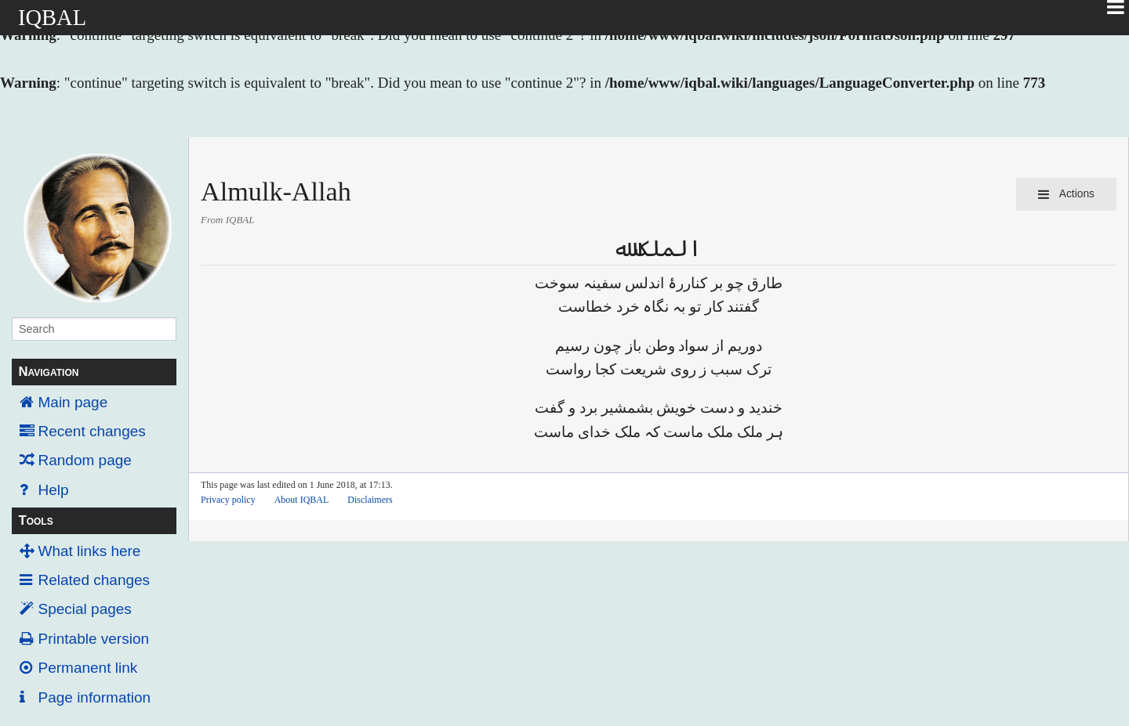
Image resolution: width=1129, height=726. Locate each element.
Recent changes (92, 431)
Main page (73, 402)
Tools (35, 520)
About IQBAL (301, 499)
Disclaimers (369, 499)
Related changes (94, 580)
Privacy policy (228, 499)
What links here (89, 551)
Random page (85, 460)
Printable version (94, 638)
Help (53, 490)
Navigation (48, 371)
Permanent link (88, 667)
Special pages (85, 609)
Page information (94, 697)
